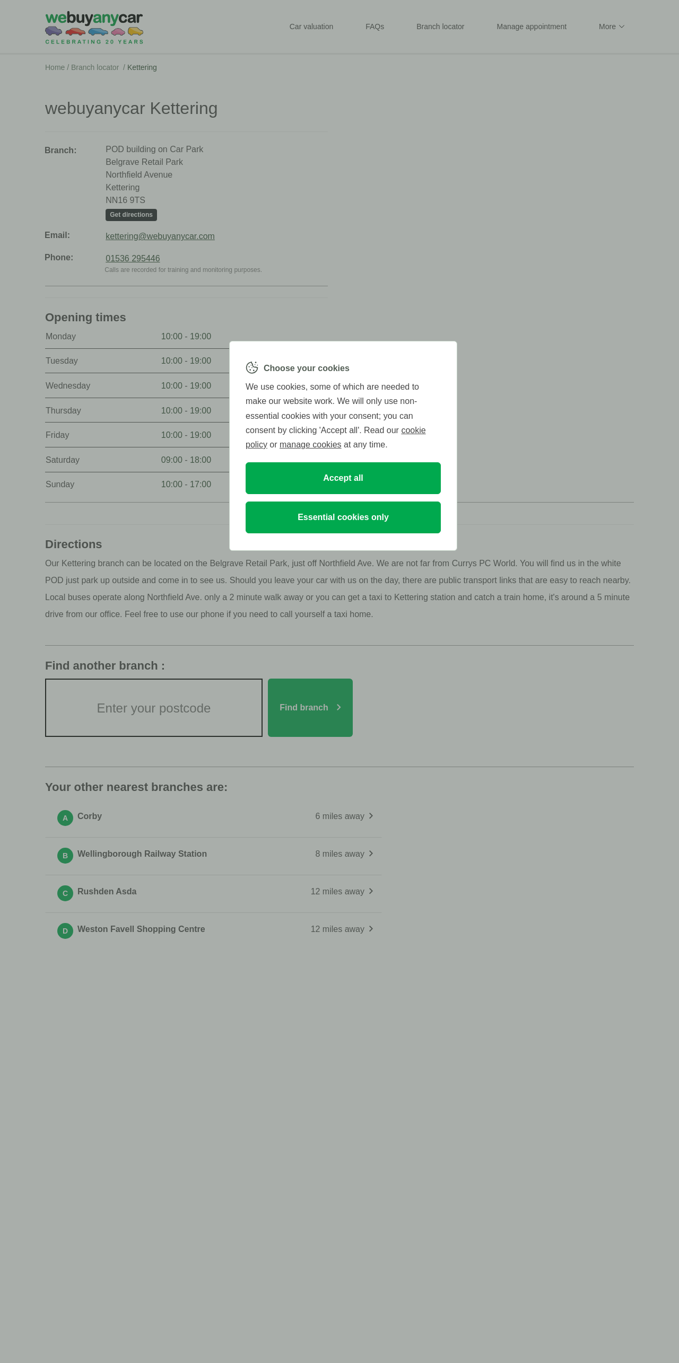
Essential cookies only (343, 517)
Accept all (343, 477)
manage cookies (311, 444)
